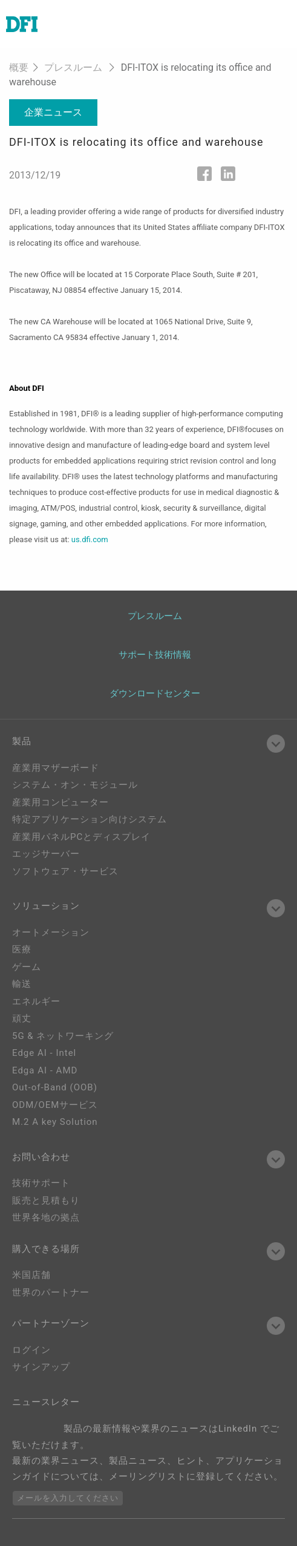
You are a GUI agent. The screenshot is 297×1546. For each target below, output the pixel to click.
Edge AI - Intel (44, 1052)
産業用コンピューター (60, 802)
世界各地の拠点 (46, 1217)
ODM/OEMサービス (55, 1104)
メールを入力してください (68, 1497)
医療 (21, 949)
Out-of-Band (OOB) (54, 1087)
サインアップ (41, 1366)
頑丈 (21, 1018)
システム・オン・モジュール (75, 784)
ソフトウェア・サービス (65, 871)
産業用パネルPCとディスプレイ (81, 836)
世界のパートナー (51, 1292)
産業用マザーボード (55, 767)
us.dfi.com (89, 539)
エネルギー (36, 1001)
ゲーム (26, 966)
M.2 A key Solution (55, 1121)
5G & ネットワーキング (63, 1035)
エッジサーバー (46, 853)
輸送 (21, 983)
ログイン (31, 1350)
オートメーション (51, 932)
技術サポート (41, 1183)
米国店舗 (31, 1274)
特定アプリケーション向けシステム (89, 819)
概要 (18, 67)
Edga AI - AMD (44, 1070)
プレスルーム (73, 67)
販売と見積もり (46, 1200)
